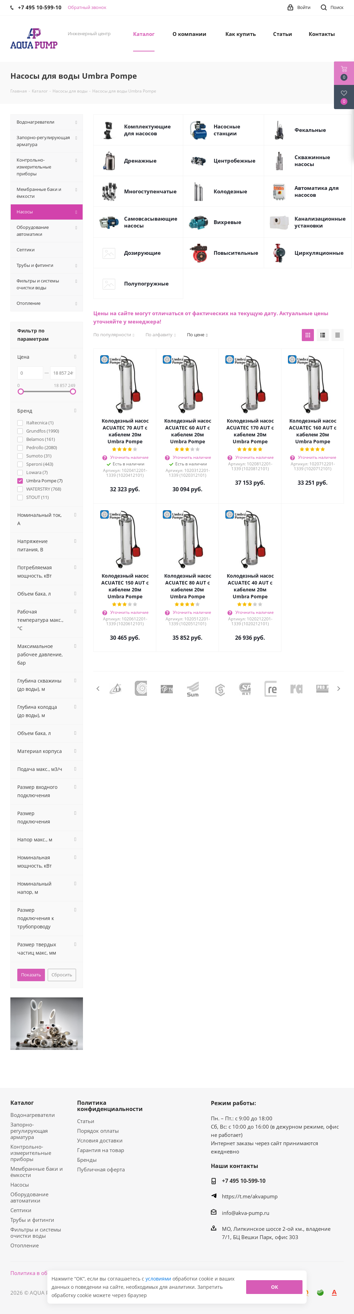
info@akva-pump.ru (245, 1212)
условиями (159, 1278)
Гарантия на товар (100, 1150)
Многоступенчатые (150, 191)
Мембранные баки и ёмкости (36, 1171)
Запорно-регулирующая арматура (29, 1130)
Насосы (19, 1184)
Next (339, 689)
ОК (274, 1287)
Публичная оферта (101, 1169)
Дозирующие (142, 252)
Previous (98, 689)
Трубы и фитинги (32, 1219)
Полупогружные (146, 283)
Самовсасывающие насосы (150, 222)
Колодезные (230, 191)
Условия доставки (100, 1140)
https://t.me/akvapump (250, 1196)
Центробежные (234, 160)
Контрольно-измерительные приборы (30, 1152)
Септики (20, 1210)
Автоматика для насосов (317, 191)
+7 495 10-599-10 (244, 1181)
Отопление (24, 1245)
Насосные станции (227, 130)
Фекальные (310, 129)
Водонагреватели (32, 1114)
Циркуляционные (319, 252)
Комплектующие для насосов (147, 130)
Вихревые (227, 222)
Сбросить (62, 975)
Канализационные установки (320, 222)
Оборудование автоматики (29, 1197)
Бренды (87, 1159)
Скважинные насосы (312, 160)
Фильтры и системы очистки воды (35, 1232)
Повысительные (236, 252)
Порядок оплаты (98, 1130)
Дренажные (140, 160)
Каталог (22, 1103)
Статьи (85, 1121)
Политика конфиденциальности (110, 1106)
